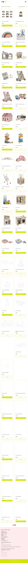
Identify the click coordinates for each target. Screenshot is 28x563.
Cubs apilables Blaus (5, 207)
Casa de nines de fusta (5, 124)
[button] (7, 25)
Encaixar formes (18, 248)
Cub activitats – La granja (19, 186)
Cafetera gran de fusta (19, 62)
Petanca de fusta (18, 517)
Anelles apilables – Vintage (20, 21)
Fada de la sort (4, 310)
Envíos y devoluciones (4, 554)
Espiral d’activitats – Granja (20, 269)
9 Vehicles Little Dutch (5, 21)
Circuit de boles (4, 145)
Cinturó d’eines (18, 124)
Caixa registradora (5, 83)
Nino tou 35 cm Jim (18, 455)
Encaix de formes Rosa (5, 248)
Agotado (21, 25)
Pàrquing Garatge (18, 496)
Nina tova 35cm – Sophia (5, 434)
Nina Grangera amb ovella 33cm (20, 393)
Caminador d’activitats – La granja (21, 83)
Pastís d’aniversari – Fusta (6, 517)
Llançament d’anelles (5, 372)
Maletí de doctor (4, 393)
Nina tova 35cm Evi (18, 434)
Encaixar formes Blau (5, 269)
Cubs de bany (18, 207)
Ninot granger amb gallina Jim (6, 496)
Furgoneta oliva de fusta (5, 331)
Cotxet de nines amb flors (6, 186)
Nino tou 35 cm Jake (5, 455)
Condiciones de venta (4, 552)
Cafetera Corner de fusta (6, 62)
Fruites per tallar (18, 310)
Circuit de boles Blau (19, 145)
